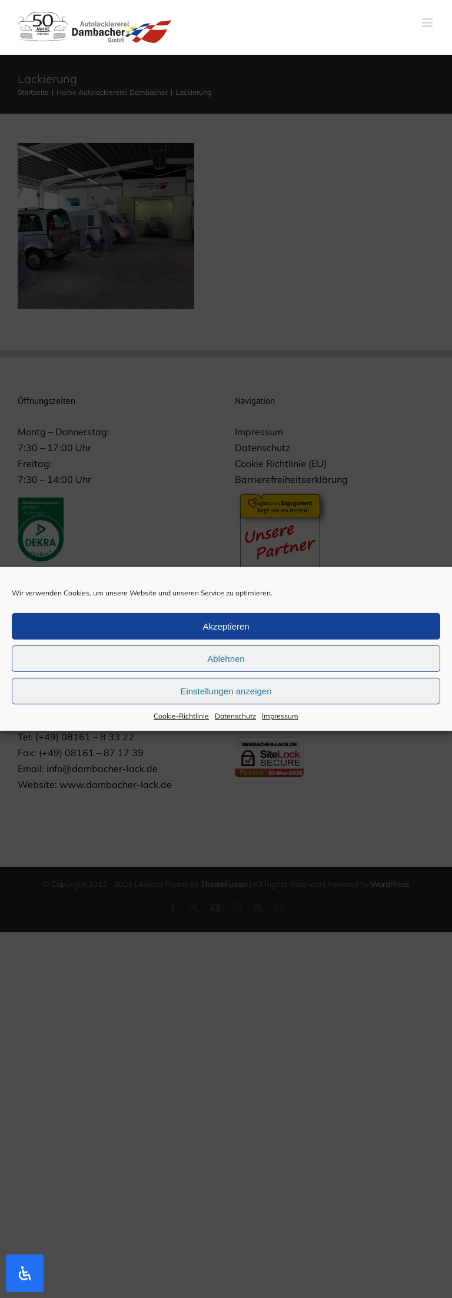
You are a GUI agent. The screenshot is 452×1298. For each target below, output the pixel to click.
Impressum (280, 721)
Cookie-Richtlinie (181, 721)
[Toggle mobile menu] (428, 22)
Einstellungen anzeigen (225, 696)
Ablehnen (225, 664)
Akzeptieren (225, 632)
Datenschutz (235, 721)
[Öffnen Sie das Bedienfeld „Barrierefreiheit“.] (25, 1273)
